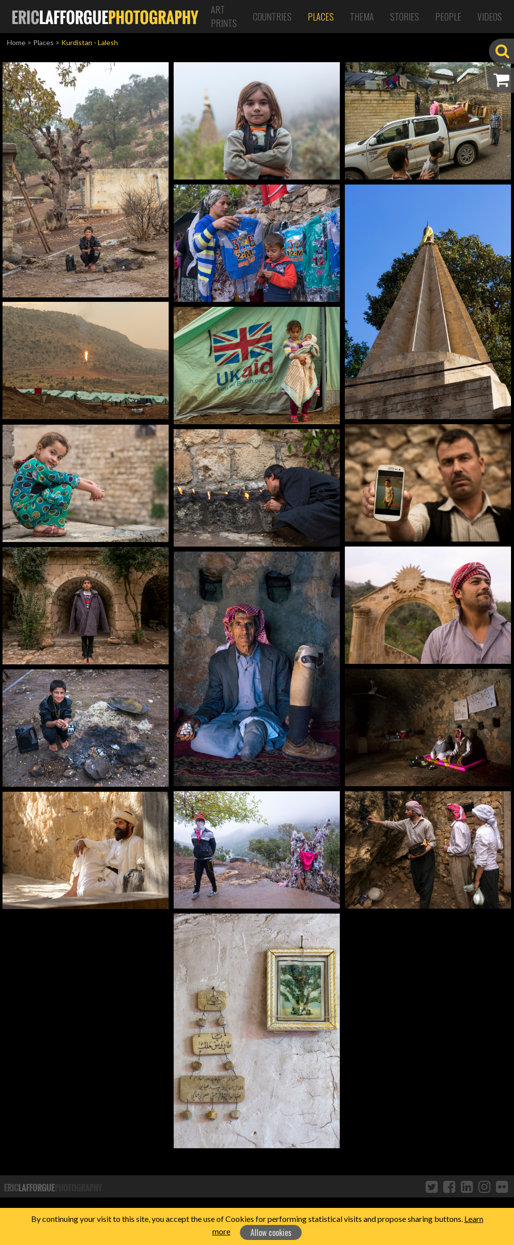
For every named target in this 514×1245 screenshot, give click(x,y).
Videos (489, 16)
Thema (362, 16)
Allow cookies (271, 1232)
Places (321, 16)
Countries (272, 16)
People (448, 16)
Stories (404, 16)
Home (16, 42)
